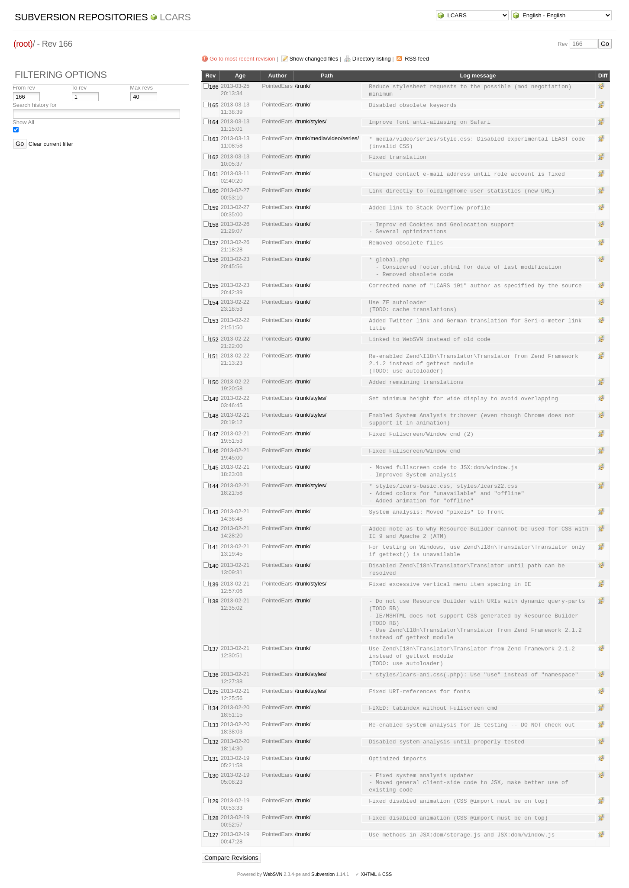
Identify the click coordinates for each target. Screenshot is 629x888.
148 (214, 415)
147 (214, 434)
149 (214, 399)
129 (214, 801)
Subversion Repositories (81, 17)
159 (214, 208)
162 (214, 157)
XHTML (368, 874)
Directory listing (371, 58)
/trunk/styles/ (310, 121)
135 (214, 692)
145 (214, 467)
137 (214, 649)
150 (214, 382)
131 (214, 759)
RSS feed (417, 58)
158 (214, 225)
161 (214, 174)
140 (214, 566)
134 (214, 708)
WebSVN (272, 874)
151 (214, 356)
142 (214, 529)
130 (214, 775)
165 (214, 105)
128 (214, 818)
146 (214, 451)
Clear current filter (51, 144)
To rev (79, 87)
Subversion (323, 874)
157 (214, 243)
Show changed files (313, 58)
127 (214, 835)
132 (214, 742)
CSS (387, 874)
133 (214, 725)
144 (214, 486)
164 (214, 122)
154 (214, 302)
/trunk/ (302, 86)
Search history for (35, 105)
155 (214, 286)
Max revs (141, 87)
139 (214, 584)
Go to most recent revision (242, 58)
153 (214, 321)
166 (214, 87)
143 (214, 512)
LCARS (175, 17)
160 (214, 191)
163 (214, 139)
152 (214, 339)
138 (214, 601)
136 (214, 675)
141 (214, 547)
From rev (24, 87)
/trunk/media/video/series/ (327, 138)
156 (214, 260)
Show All (23, 122)
